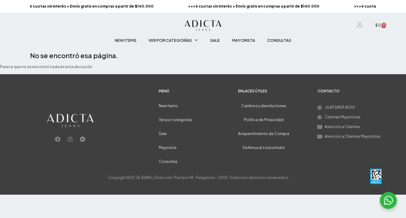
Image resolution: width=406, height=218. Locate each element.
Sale (215, 40)
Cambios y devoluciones (263, 106)
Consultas (279, 40)
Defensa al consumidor (264, 147)
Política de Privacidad (264, 119)
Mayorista (243, 40)
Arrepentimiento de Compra (263, 133)
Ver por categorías (173, 40)
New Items (125, 40)
